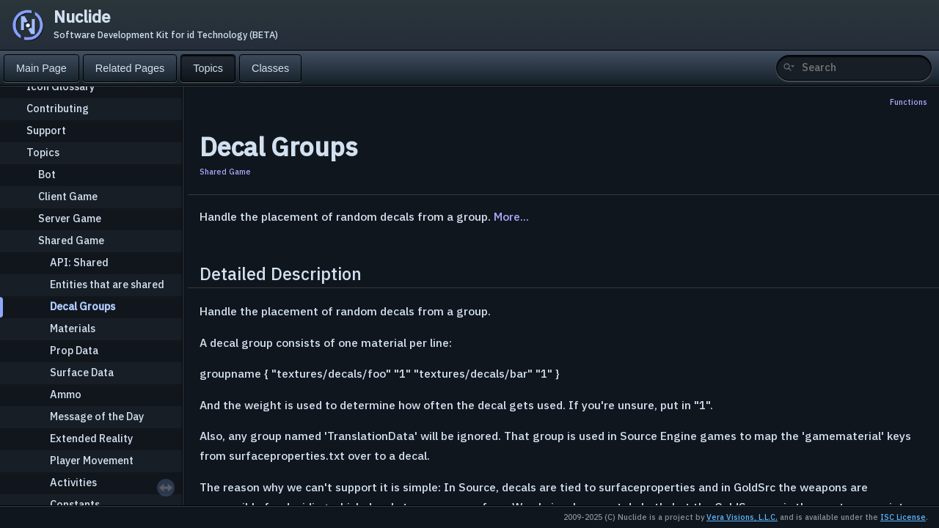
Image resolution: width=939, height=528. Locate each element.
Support (46, 130)
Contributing (57, 108)
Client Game (68, 196)
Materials (72, 328)
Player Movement (92, 460)
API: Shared (79, 262)
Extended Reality (91, 438)
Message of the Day (97, 416)
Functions (908, 102)
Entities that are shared (107, 284)
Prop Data (74, 350)
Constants (75, 504)
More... (511, 216)
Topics (42, 152)
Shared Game (71, 240)
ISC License (903, 517)
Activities (73, 482)
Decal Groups (82, 306)
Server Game (69, 218)
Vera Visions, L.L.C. (742, 517)
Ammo (65, 394)
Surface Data (82, 372)
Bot (47, 174)
